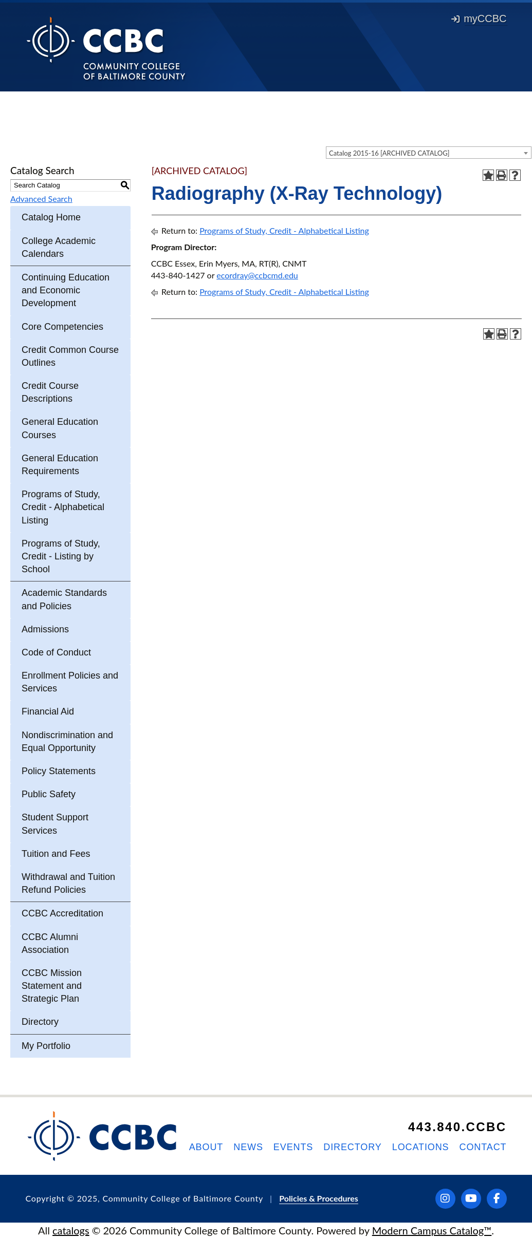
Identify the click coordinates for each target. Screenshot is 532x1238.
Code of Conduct (56, 652)
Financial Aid (48, 711)
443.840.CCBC (457, 1127)
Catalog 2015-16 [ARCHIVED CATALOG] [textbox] (389, 153)
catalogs (70, 1230)
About (206, 1147)
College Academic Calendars (59, 247)
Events (293, 1147)
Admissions (45, 629)
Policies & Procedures (318, 1198)
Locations (420, 1147)
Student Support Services (55, 823)
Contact (483, 1147)
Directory (40, 1022)
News (248, 1147)
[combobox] (428, 152)
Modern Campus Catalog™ (432, 1230)
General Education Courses (60, 428)
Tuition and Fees (56, 854)
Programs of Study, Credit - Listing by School (61, 556)
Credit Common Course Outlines (70, 356)
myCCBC (478, 18)
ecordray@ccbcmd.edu (257, 275)
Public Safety (49, 794)
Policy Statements (59, 771)
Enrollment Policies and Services (70, 681)
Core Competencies (62, 327)
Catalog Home (51, 217)
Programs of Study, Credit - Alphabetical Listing (63, 507)
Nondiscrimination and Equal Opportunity (67, 741)
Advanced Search (41, 198)
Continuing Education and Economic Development (65, 290)
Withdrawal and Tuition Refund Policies (68, 883)
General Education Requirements (60, 464)
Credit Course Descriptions (50, 392)
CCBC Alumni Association (50, 943)
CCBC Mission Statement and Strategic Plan (52, 986)
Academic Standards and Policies (64, 599)
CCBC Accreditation (62, 913)
